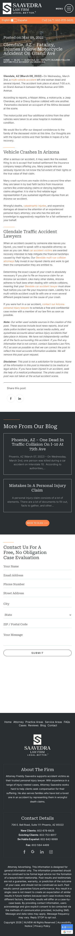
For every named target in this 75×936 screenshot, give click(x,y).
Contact (52, 725)
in (42, 852)
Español (22, 20)
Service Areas (53, 722)
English (6, 20)
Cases (22, 725)
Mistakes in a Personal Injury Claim (37, 487)
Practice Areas (34, 722)
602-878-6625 (64, 20)
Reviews (33, 725)
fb (24, 852)
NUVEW (28, 922)
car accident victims (40, 250)
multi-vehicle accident (23, 79)
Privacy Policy (42, 925)
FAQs (67, 722)
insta (51, 852)
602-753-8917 (48, 834)
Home (8, 722)
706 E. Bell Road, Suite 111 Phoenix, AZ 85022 (37, 824)
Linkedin (20, 398)
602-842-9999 (49, 839)
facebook (11, 398)
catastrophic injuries (35, 205)
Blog (43, 725)
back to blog (35, 523)
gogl (33, 852)
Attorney (18, 722)
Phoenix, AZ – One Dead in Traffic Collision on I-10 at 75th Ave (37, 444)
